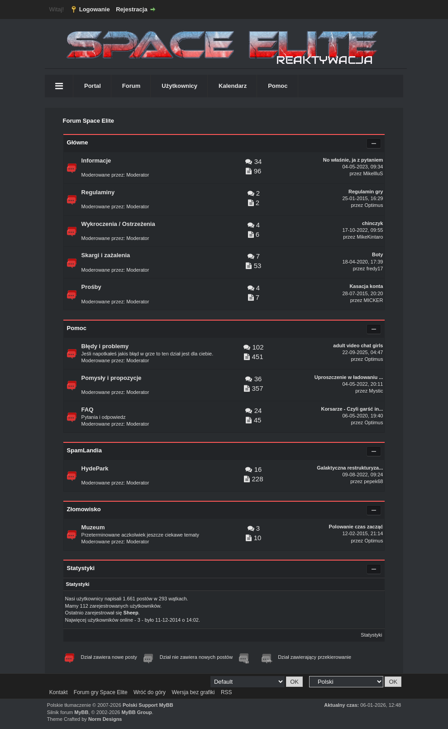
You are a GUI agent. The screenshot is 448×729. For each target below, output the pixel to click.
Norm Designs (105, 719)
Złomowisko (84, 509)
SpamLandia (84, 450)
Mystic (376, 390)
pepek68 (373, 481)
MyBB (81, 712)
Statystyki (371, 635)
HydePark (95, 468)
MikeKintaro (370, 237)
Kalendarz (233, 85)
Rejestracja (131, 9)
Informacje (96, 160)
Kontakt (58, 692)
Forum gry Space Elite (101, 692)
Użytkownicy (179, 85)
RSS (226, 692)
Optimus (373, 205)
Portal (92, 85)
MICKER (373, 300)
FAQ (87, 409)
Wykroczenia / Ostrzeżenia (118, 224)
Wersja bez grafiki (193, 692)
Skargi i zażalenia (105, 255)
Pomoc (277, 85)
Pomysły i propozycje (111, 377)
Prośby (91, 286)
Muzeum (93, 527)
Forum (131, 85)
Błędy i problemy (105, 346)
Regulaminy (98, 192)
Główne (77, 142)
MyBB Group (136, 712)
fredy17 (375, 268)
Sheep (131, 612)
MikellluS (373, 173)
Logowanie (94, 9)
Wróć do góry (149, 692)
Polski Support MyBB (148, 705)
